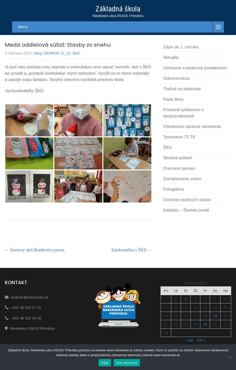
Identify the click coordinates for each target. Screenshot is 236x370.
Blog (38, 53)
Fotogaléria (173, 189)
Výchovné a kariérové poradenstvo (195, 68)
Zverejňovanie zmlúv (182, 178)
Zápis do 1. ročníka (180, 47)
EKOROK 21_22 (57, 53)
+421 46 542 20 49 (26, 318)
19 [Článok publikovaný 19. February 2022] (215, 316)
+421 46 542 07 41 (26, 307)
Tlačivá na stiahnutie (182, 89)
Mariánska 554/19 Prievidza (32, 328)
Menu (23, 27)
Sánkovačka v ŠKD (131, 250)
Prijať (105, 363)
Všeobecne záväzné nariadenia (192, 126)
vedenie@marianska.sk (30, 297)
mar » (201, 340)
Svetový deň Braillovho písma (35, 250)
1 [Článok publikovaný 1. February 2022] (176, 299)
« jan (190, 340)
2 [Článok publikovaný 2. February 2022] (186, 299)
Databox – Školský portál (186, 210)
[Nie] (230, 357)
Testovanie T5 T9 (179, 137)
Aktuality (171, 57)
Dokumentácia (176, 78)
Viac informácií (127, 363)
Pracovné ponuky (179, 168)
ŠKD (76, 53)
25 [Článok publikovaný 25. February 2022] (205, 324)
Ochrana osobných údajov (187, 199)
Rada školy (173, 99)
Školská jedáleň (177, 158)
